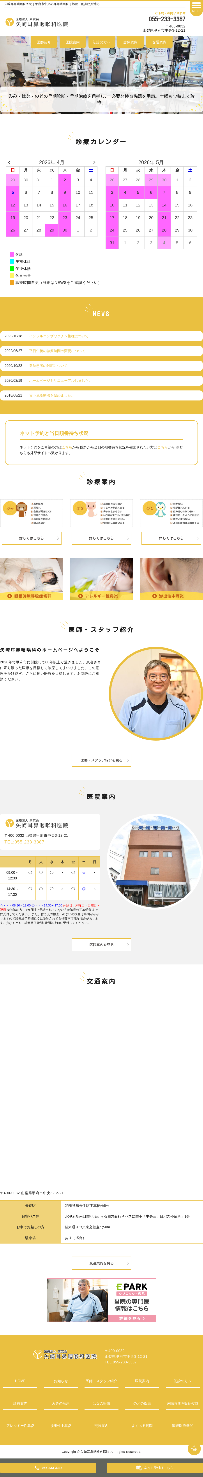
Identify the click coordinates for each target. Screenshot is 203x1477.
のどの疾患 (142, 1403)
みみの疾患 (61, 1403)
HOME (20, 1381)
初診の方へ (101, 42)
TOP (194, 1449)
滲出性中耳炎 (60, 1426)
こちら (67, 447)
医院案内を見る (101, 945)
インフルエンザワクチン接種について (59, 336)
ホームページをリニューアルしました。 (60, 380)
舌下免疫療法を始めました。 (52, 395)
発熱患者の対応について (48, 366)
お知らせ (61, 1381)
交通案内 (159, 42)
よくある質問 (142, 1426)
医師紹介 (44, 42)
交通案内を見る (101, 1263)
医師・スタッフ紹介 (101, 1381)
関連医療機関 (182, 1426)
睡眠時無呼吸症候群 (182, 1403)
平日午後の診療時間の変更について (57, 351)
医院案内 (73, 42)
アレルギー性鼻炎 (20, 1426)
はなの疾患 (101, 1403)
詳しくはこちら (31, 538)
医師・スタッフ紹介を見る (102, 760)
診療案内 (131, 42)
